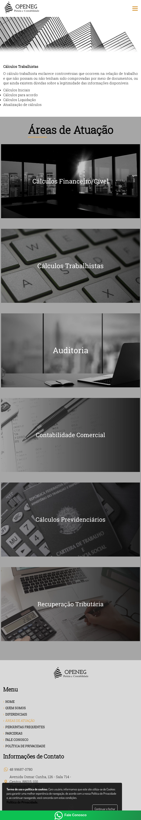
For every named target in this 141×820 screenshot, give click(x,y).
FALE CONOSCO (15, 740)
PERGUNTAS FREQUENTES (24, 727)
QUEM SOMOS (14, 708)
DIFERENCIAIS (15, 714)
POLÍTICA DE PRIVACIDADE (24, 746)
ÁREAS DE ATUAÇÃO (19, 721)
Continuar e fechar (105, 809)
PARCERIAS (12, 733)
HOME (9, 702)
